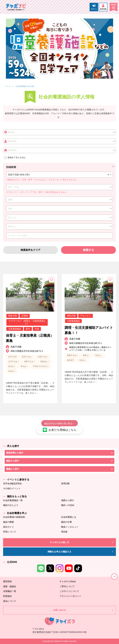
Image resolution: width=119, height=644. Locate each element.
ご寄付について (67, 586)
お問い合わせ (59, 610)
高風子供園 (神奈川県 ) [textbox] (58, 174)
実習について (9, 531)
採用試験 (65, 483)
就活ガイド (8, 527)
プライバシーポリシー (70, 596)
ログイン (94, 7)
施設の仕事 (66, 522)
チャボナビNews (68, 581)
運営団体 (7, 581)
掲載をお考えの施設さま (59, 551)
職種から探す (12, 469)
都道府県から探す (15, 452)
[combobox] (59, 175)
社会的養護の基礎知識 (14, 517)
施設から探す (12, 461)
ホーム (8, 86)
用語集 (64, 531)
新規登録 (103, 7)
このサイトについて (69, 591)
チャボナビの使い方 (59, 542)
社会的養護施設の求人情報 (25, 86)
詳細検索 (11, 167)
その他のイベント (11, 488)
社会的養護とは (68, 517)
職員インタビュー (69, 527)
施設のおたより (10, 505)
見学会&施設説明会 (12, 483)
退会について (9, 601)
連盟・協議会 (9, 586)
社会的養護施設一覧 (13, 500)
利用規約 (7, 596)
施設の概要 (8, 522)
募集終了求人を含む (15, 157)
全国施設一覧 (9, 591)
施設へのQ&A (67, 505)
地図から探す (67, 500)
